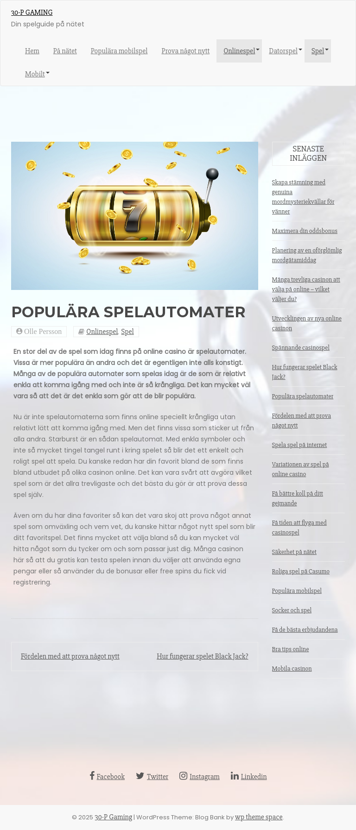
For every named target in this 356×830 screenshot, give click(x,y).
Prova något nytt (185, 51)
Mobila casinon (292, 669)
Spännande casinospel (301, 348)
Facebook (107, 776)
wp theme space (259, 817)
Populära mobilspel (119, 51)
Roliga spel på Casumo (301, 571)
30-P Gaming (31, 12)
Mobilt (35, 74)
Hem (32, 51)
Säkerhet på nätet (294, 552)
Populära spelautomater (303, 396)
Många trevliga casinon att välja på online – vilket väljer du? (306, 289)
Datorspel (283, 51)
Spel (318, 51)
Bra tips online (290, 649)
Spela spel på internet (299, 445)
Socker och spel (292, 610)
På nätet (65, 51)
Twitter (152, 776)
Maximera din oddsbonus (305, 231)
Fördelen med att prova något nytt (70, 656)
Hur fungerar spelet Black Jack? (202, 656)
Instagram (199, 776)
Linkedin (249, 776)
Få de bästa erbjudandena (305, 630)
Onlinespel (239, 51)
